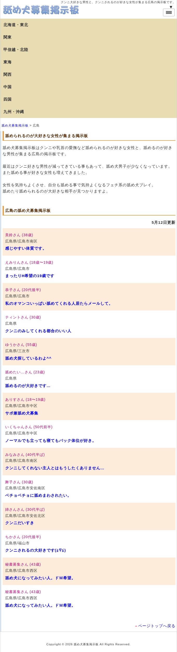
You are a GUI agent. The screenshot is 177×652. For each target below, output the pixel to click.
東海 (7, 62)
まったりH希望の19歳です (30, 275)
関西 (7, 74)
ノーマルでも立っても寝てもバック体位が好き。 (50, 440)
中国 (7, 87)
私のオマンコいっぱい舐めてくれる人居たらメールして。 (59, 303)
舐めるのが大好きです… (28, 385)
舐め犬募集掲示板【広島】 (41, 10)
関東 (7, 37)
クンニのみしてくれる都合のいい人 (38, 331)
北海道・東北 (15, 25)
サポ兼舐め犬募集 (21, 413)
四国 (7, 99)
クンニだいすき (19, 523)
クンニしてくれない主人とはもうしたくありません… (55, 468)
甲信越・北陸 (15, 49)
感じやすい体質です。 (26, 248)
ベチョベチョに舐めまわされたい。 (38, 495)
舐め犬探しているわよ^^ (28, 358)
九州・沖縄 (13, 111)
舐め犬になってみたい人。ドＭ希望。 (40, 578)
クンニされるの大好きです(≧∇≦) (35, 550)
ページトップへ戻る (156, 626)
